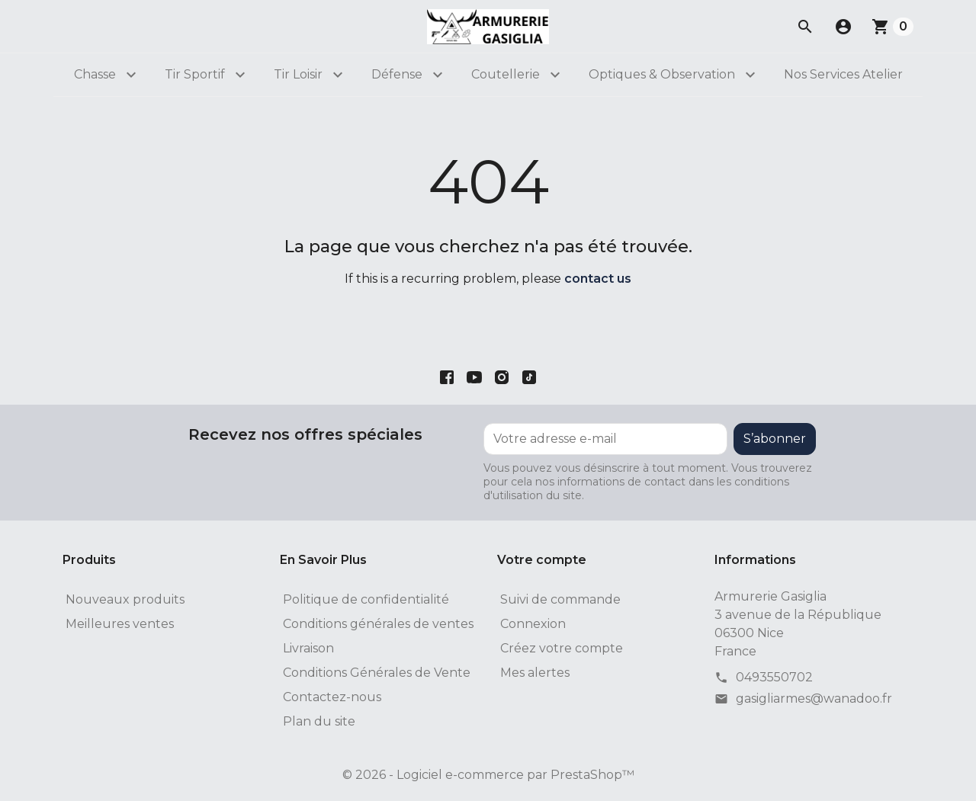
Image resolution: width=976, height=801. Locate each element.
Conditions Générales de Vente (376, 672)
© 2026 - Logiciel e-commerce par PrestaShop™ (488, 774)
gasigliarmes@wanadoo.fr (814, 698)
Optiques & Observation (662, 74)
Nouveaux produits (125, 599)
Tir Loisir (298, 74)
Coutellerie (505, 74)
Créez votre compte (561, 648)
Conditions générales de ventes (378, 624)
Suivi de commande (560, 599)
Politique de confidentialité (366, 599)
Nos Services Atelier (843, 74)
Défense (396, 74)
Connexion (533, 624)
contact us (597, 278)
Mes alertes (535, 672)
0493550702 (774, 677)
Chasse (95, 74)
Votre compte (541, 560)
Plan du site (319, 721)
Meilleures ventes (120, 624)
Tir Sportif (195, 74)
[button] (843, 27)
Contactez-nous (332, 697)
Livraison (308, 648)
